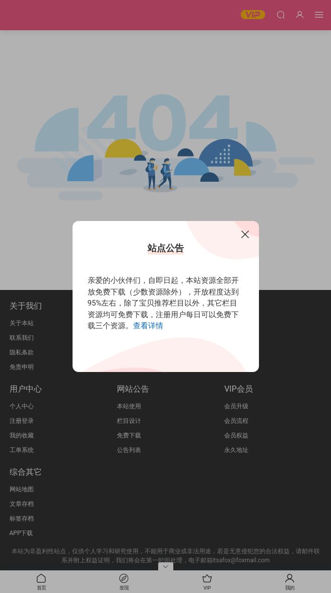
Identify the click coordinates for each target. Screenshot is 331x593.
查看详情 (148, 325)
